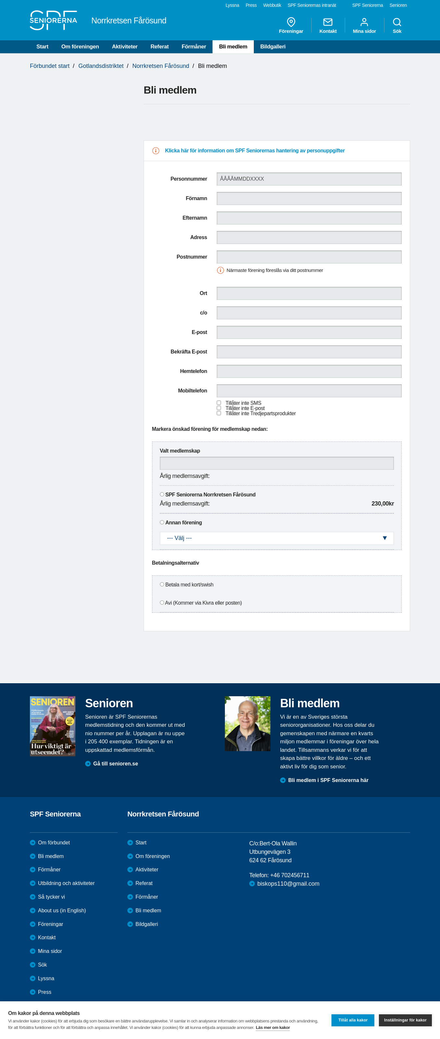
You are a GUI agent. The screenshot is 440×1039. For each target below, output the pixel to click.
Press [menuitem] (251, 5)
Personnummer (189, 179)
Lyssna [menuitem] (232, 5)
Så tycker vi (51, 897)
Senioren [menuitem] (398, 5)
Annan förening (183, 522)
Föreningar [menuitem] (291, 25)
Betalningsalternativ (175, 563)
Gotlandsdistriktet (100, 66)
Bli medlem (233, 47)
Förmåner (194, 47)
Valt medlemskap (180, 451)
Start (42, 47)
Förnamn (196, 198)
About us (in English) (62, 910)
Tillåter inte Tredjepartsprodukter (261, 413)
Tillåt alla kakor (353, 1020)
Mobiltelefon (192, 390)
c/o (203, 312)
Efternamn (195, 218)
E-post (199, 332)
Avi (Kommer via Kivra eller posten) (203, 603)
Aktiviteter (124, 47)
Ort (203, 293)
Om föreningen (80, 47)
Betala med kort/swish (189, 584)
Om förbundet (54, 842)
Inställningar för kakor (405, 1020)
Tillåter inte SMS (243, 403)
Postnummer (192, 257)
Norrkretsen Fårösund (160, 66)
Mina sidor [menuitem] (364, 25)
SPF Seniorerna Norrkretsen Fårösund (210, 494)
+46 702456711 (289, 875)
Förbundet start (50, 66)
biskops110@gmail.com (288, 883)
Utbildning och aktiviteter (66, 883)
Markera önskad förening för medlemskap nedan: (210, 429)
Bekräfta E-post (189, 351)
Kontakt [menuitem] (328, 25)
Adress (198, 237)
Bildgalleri (273, 47)
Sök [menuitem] (397, 25)
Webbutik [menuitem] (272, 5)
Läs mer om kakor (273, 1027)
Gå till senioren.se (115, 763)
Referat (159, 47)
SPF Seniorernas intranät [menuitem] (312, 5)
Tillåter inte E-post (245, 408)
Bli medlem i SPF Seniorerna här (328, 780)
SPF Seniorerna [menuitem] (367, 5)
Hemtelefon (193, 371)
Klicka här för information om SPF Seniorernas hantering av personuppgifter (255, 150)
